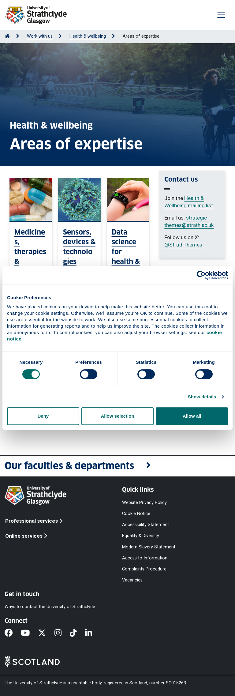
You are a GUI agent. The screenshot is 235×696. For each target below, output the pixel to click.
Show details (202, 396)
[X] (46, 633)
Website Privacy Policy (144, 502)
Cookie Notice (136, 513)
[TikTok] (77, 633)
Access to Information (144, 557)
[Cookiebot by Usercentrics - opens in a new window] (201, 275)
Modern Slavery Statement (148, 546)
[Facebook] (13, 633)
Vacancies (132, 580)
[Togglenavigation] (221, 14)
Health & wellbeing (87, 36)
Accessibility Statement (145, 524)
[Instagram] (62, 633)
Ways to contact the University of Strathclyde (50, 606)
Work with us (40, 36)
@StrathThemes (183, 245)
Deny (43, 416)
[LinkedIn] (92, 633)
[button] (117, 466)
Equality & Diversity (140, 535)
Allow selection (117, 416)
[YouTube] (29, 633)
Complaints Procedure (144, 568)
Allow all (192, 416)
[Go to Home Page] (7, 36)
